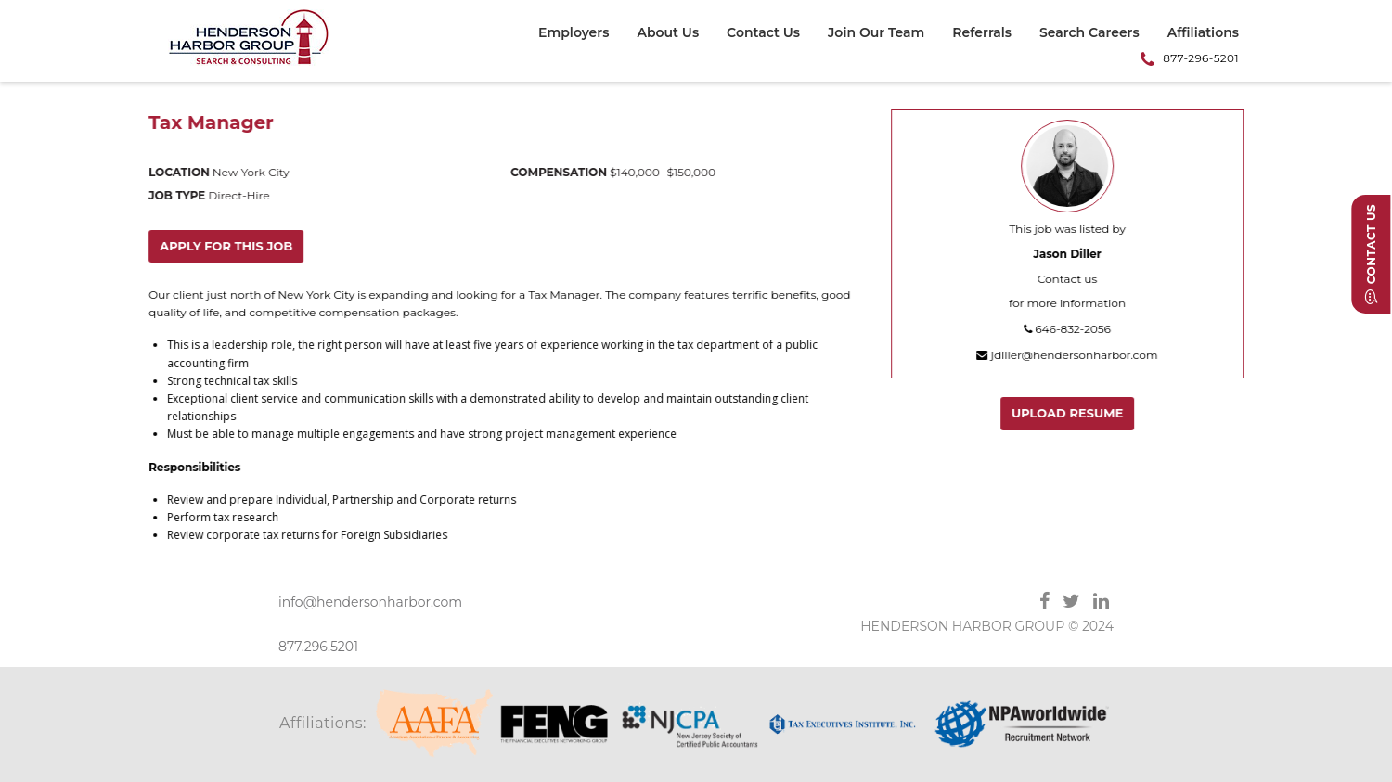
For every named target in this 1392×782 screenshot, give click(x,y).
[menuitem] (580, 35)
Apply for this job (227, 245)
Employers (573, 33)
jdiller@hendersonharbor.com (1067, 355)
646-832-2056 (1068, 329)
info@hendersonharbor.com (370, 602)
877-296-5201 (1201, 58)
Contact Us (763, 33)
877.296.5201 (318, 646)
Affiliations (1203, 33)
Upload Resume (1068, 412)
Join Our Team (876, 33)
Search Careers (1089, 33)
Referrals (982, 33)
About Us (668, 33)
